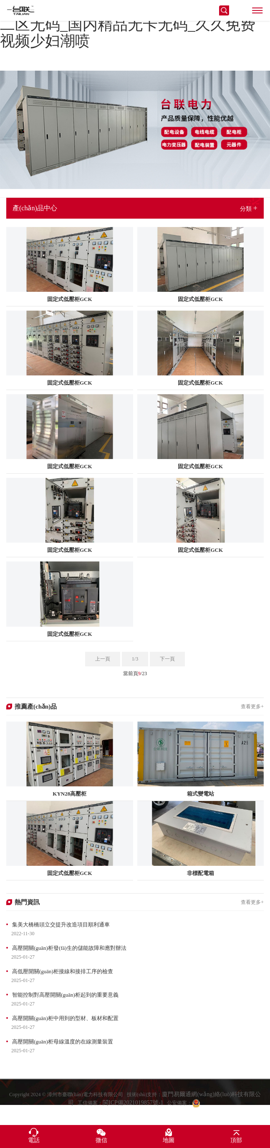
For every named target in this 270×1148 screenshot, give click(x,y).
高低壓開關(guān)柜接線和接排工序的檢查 (62, 971)
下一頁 (167, 659)
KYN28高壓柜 (69, 794)
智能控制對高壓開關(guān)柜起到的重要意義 (65, 995)
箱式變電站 (200, 794)
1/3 (135, 659)
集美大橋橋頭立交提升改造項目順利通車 (61, 924)
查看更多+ (252, 706)
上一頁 (102, 659)
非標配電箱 (200, 873)
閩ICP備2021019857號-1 (133, 1112)
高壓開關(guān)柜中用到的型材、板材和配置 (65, 1018)
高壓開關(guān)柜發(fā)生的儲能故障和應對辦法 (69, 948)
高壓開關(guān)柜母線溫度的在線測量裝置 (62, 1041)
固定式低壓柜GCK (69, 299)
